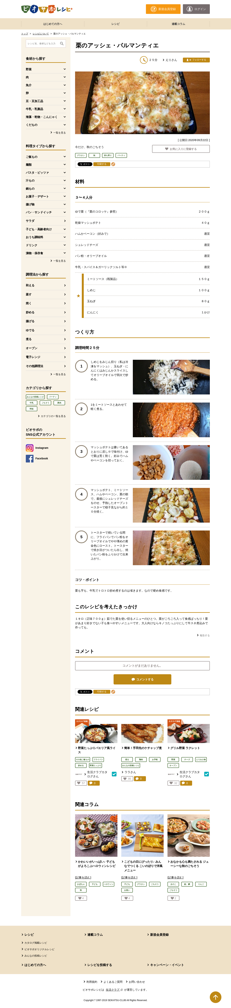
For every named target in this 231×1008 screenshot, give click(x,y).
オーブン (31, 348)
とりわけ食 (201, 759)
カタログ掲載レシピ (35, 942)
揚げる (30, 321)
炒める (30, 312)
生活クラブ (115, 989)
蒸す (29, 294)
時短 (31, 409)
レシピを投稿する (99, 965)
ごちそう (45, 403)
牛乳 (31, 403)
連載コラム (178, 23)
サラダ (30, 220)
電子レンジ (33, 357)
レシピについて (41, 33)
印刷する (101, 164)
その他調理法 (34, 366)
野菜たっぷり (95, 765)
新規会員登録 (159, 934)
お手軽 (155, 759)
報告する (205, 635)
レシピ (115, 23)
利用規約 (91, 981)
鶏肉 (141, 759)
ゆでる (30, 330)
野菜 (173, 759)
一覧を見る (59, 132)
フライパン (98, 759)
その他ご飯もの (82, 759)
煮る (29, 339)
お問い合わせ (137, 981)
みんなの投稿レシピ (35, 397)
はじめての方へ (52, 23)
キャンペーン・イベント (167, 965)
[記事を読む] (83, 877)
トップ (24, 33)
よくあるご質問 (113, 981)
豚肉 (59, 403)
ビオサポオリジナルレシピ (39, 949)
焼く (29, 303)
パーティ (53, 397)
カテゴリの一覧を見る (53, 416)
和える (30, 285)
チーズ (187, 759)
